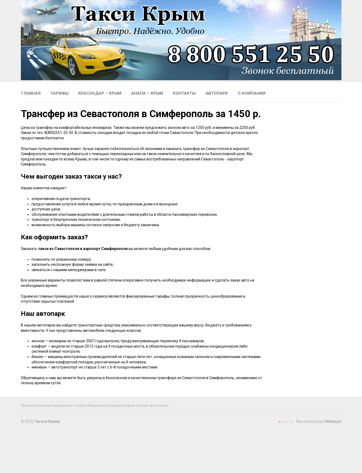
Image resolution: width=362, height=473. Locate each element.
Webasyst (333, 421)
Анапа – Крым (147, 93)
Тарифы (59, 93)
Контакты (184, 93)
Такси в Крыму (47, 421)
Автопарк (216, 93)
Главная (31, 93)
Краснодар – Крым (99, 93)
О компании (252, 93)
